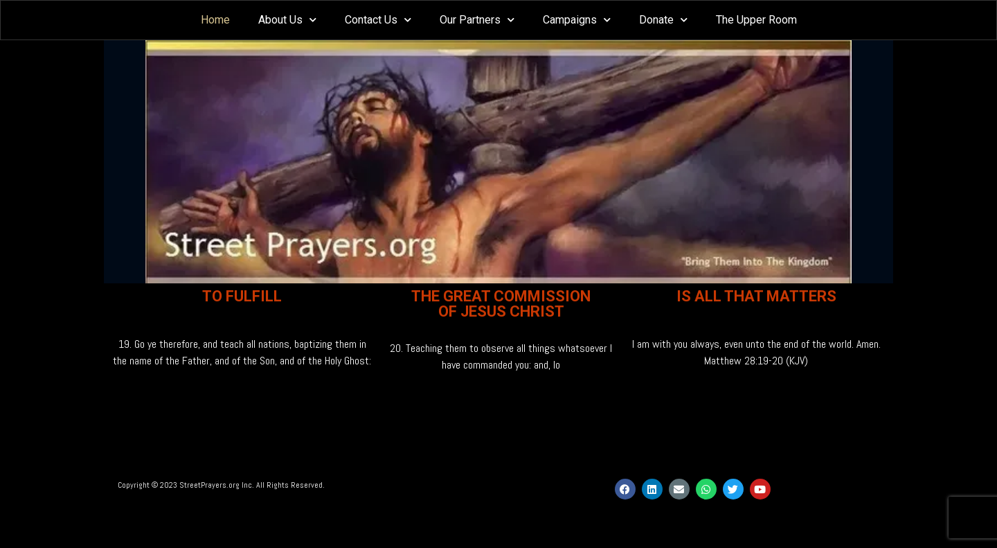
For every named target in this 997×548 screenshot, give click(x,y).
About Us (287, 19)
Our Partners (477, 19)
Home (215, 19)
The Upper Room (756, 19)
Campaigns (577, 19)
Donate (663, 19)
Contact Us (378, 19)
